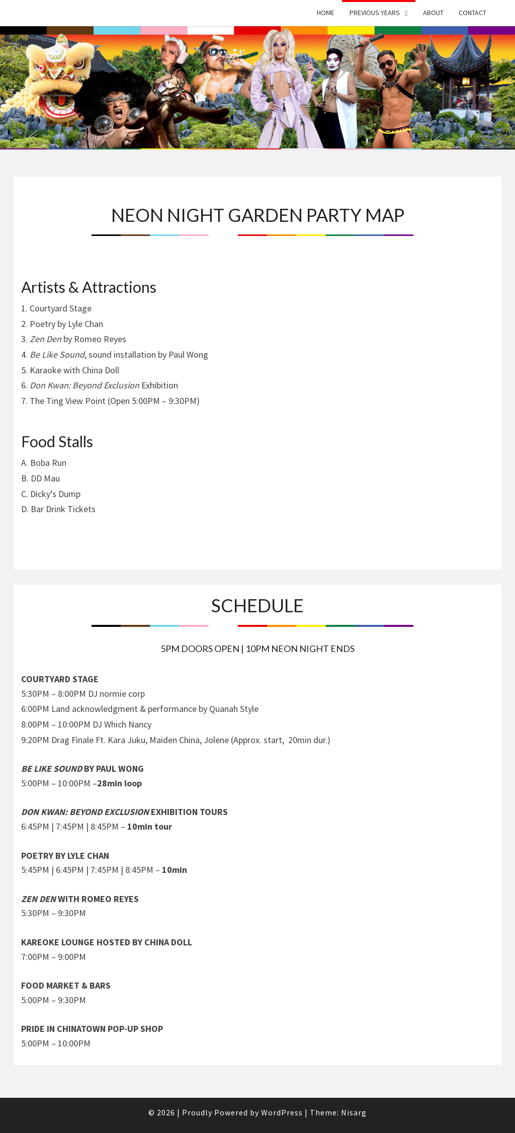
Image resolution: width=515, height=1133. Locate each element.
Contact (472, 12)
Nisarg (354, 1112)
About (433, 12)
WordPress (282, 1112)
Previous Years (375, 12)
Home (325, 12)
